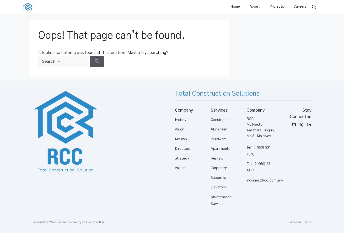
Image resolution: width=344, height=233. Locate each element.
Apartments (220, 148)
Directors (182, 148)
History (180, 120)
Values (180, 168)
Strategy (182, 158)
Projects (276, 6)
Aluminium (219, 129)
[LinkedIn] (309, 125)
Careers (300, 6)
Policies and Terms (299, 222)
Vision (179, 129)
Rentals (217, 158)
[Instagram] (293, 125)
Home (235, 6)
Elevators (218, 187)
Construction (221, 120)
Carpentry (219, 168)
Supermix (218, 178)
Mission (181, 139)
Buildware (219, 139)
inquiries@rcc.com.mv (265, 180)
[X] (301, 125)
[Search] (97, 61)
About (255, 6)
